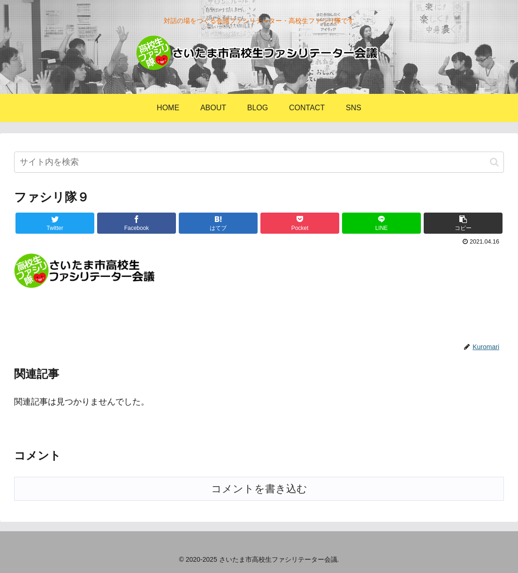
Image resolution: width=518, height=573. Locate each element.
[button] (494, 162)
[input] (259, 162)
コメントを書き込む (259, 489)
